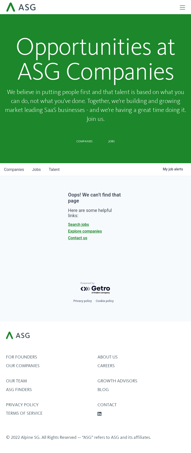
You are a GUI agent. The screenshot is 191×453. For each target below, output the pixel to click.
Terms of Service (24, 413)
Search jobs (78, 224)
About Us (107, 357)
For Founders (21, 357)
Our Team (16, 381)
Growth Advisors (117, 381)
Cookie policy (105, 301)
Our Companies (23, 365)
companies (14, 169)
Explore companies (85, 231)
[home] (90, 7)
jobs (36, 169)
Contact (107, 404)
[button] (180, 7)
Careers (106, 365)
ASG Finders (19, 389)
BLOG (103, 389)
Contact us (77, 238)
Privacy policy (82, 301)
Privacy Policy (22, 404)
